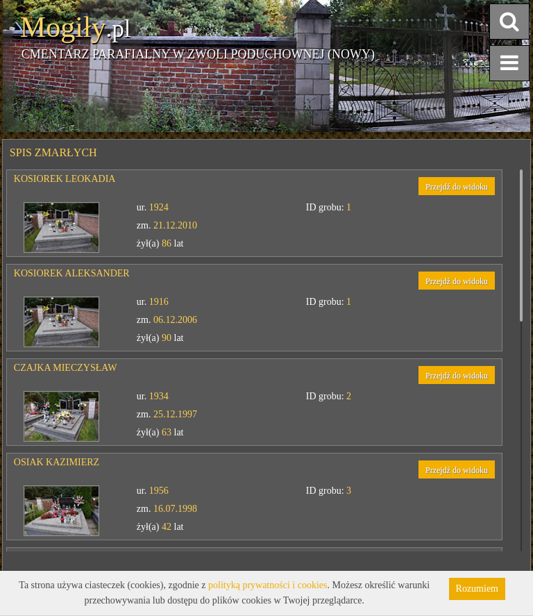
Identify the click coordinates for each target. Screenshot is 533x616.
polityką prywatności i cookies (267, 585)
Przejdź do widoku (456, 187)
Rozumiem (477, 588)
